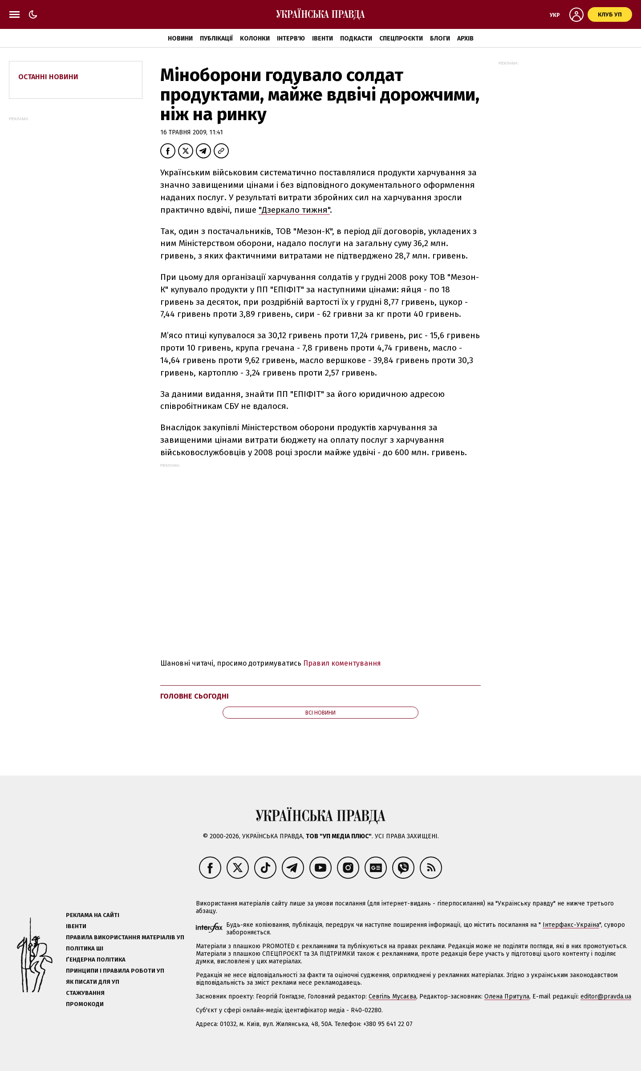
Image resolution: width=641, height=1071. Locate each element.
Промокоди (85, 1004)
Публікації (216, 38)
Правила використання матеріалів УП (125, 937)
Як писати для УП (92, 981)
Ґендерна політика (96, 959)
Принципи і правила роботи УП (115, 970)
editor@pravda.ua (605, 996)
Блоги (440, 38)
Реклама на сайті (92, 915)
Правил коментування (342, 663)
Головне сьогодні (194, 696)
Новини (180, 38)
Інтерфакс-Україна (571, 925)
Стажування (85, 993)
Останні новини (48, 77)
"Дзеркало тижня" (294, 210)
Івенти (322, 38)
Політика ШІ (84, 948)
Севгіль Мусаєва (392, 996)
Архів (465, 38)
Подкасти (356, 38)
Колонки (255, 38)
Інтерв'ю (291, 38)
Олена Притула (506, 996)
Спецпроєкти (401, 38)
